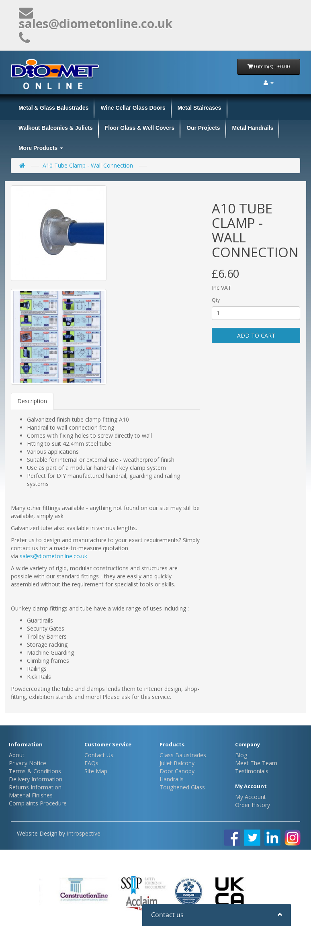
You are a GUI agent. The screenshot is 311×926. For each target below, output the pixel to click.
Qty (216, 300)
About (17, 755)
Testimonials (251, 771)
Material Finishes (31, 795)
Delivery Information (35, 779)
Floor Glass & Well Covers (139, 128)
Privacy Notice (27, 763)
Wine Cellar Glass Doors (132, 107)
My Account (250, 797)
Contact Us (98, 755)
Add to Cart (256, 335)
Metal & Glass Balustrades (53, 107)
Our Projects (203, 128)
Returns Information (35, 787)
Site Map (95, 771)
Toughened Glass (182, 787)
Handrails (172, 779)
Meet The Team (256, 763)
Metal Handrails (253, 128)
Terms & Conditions (35, 771)
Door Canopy (177, 771)
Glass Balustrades (183, 755)
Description (32, 401)
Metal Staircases (199, 107)
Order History (252, 805)
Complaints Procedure (38, 803)
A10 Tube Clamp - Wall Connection (88, 165)
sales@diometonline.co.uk (53, 556)
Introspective (83, 833)
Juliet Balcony (177, 763)
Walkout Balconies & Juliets (55, 128)
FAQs (91, 763)
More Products (40, 148)
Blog (241, 755)
